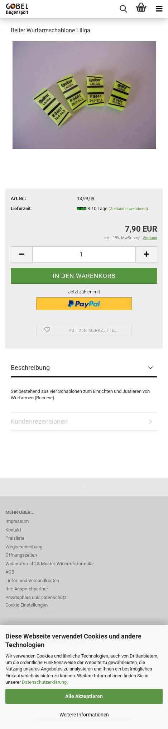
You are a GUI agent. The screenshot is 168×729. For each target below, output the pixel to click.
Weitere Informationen (84, 715)
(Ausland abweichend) (128, 208)
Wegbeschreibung (23, 546)
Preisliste (14, 538)
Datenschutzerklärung (44, 682)
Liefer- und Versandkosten (32, 580)
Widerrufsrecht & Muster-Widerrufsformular (49, 563)
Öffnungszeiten (21, 555)
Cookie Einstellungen (26, 605)
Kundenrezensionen (39, 421)
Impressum (17, 521)
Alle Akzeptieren (84, 696)
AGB (9, 572)
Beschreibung (30, 367)
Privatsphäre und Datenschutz (35, 597)
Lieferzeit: (21, 208)
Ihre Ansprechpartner (26, 588)
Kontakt (13, 530)
